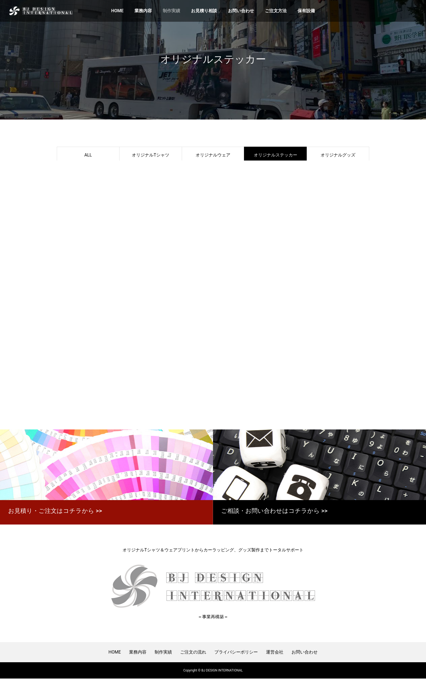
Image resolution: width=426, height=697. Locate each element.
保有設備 (306, 10)
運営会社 (274, 670)
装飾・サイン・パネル (88, 171)
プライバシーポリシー (236, 670)
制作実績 (171, 10)
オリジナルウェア (213, 155)
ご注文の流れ (193, 670)
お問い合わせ (241, 10)
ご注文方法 (276, 10)
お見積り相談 (204, 10)
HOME (117, 10)
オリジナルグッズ (338, 155)
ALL (88, 155)
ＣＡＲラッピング (150, 171)
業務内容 (143, 10)
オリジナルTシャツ (150, 155)
